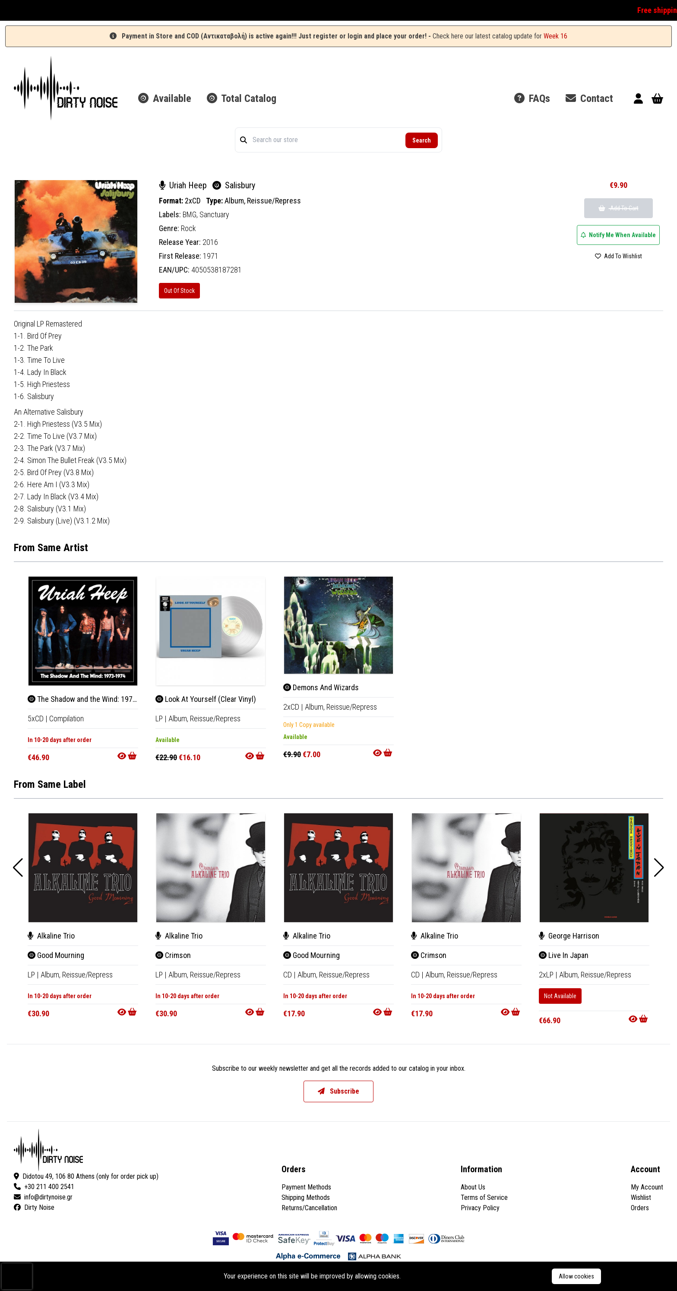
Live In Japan (563, 955)
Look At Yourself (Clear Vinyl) (205, 699)
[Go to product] (127, 756)
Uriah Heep (184, 185)
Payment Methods (306, 1187)
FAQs (532, 98)
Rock (188, 228)
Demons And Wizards (321, 687)
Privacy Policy (480, 1208)
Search (421, 140)
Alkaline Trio (51, 935)
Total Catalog (241, 98)
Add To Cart (618, 208)
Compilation (66, 718)
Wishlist (641, 1197)
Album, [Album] (179, 718)
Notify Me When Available (618, 235)
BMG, (191, 214)
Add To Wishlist (618, 256)
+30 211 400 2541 (44, 1187)
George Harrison (569, 935)
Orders (640, 1208)
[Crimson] (210, 867)
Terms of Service (484, 1197)
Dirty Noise (34, 1207)
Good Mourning (56, 955)
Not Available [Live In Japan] (560, 996)
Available (164, 98)
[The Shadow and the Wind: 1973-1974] (83, 631)
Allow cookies (576, 1276)
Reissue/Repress (274, 200)
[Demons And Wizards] (338, 625)
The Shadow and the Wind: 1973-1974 (91, 699)
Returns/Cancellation (309, 1208)
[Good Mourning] (83, 867)
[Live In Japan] (594, 867)
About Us (473, 1187)
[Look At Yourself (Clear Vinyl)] (210, 631)
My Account (647, 1187)
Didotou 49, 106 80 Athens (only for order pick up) (86, 1176)
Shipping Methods (306, 1197)
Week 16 (555, 36)
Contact (589, 98)
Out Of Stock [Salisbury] (179, 290)
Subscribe (338, 1091)
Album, (236, 200)
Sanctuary (214, 214)
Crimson (173, 955)
